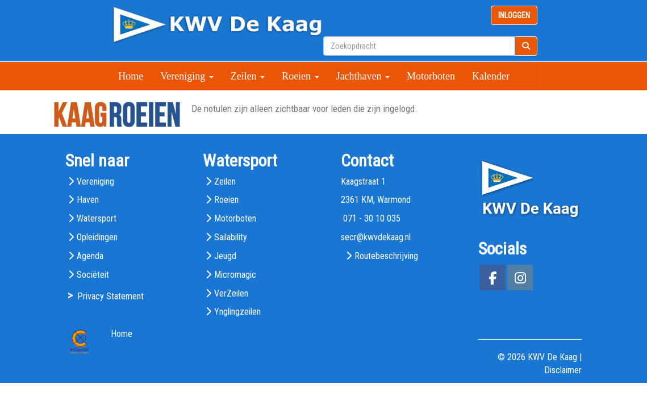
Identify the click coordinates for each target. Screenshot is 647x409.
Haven (88, 199)
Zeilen (248, 76)
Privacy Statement (110, 296)
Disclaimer (563, 370)
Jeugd (225, 256)
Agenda (90, 256)
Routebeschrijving (386, 256)
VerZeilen (231, 293)
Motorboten (431, 76)
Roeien (300, 76)
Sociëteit (93, 274)
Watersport (96, 218)
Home (130, 76)
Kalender (491, 76)
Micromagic (235, 274)
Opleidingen (97, 237)
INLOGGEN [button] (514, 15)
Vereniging (186, 76)
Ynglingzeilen (237, 311)
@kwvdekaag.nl (376, 237)
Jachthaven (363, 76)
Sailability (230, 237)
